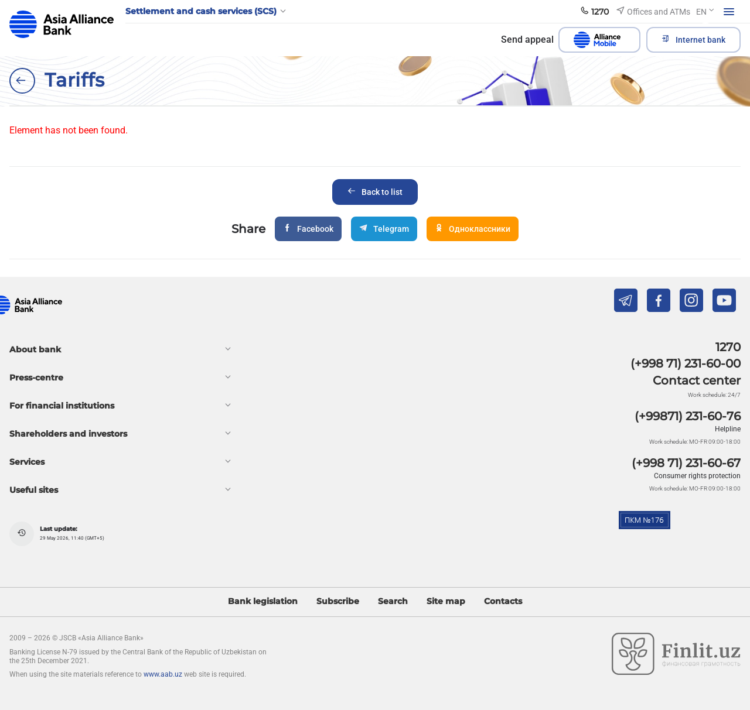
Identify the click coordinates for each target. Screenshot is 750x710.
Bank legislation (263, 601)
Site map (446, 601)
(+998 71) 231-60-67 (686, 463)
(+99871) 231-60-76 (688, 416)
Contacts (503, 601)
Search (393, 601)
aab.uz (61, 24)
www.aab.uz (163, 674)
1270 (728, 347)
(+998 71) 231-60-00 (685, 363)
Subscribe (337, 601)
